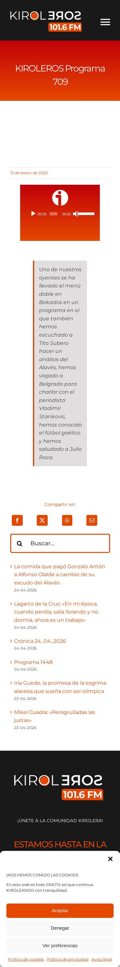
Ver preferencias (60, 945)
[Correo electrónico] (92, 520)
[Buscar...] (60, 543)
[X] (42, 520)
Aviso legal (102, 959)
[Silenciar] (76, 214)
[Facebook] (17, 520)
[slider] (53, 213)
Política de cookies (26, 959)
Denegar (60, 928)
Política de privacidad (67, 959)
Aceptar (60, 910)
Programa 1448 (33, 662)
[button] (110, 859)
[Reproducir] (33, 214)
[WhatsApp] (67, 520)
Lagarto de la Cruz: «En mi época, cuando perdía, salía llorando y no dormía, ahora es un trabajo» (56, 612)
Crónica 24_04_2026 (40, 641)
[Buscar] (19, 543)
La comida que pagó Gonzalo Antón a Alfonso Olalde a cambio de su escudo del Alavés (59, 574)
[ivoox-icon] (60, 192)
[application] (60, 213)
